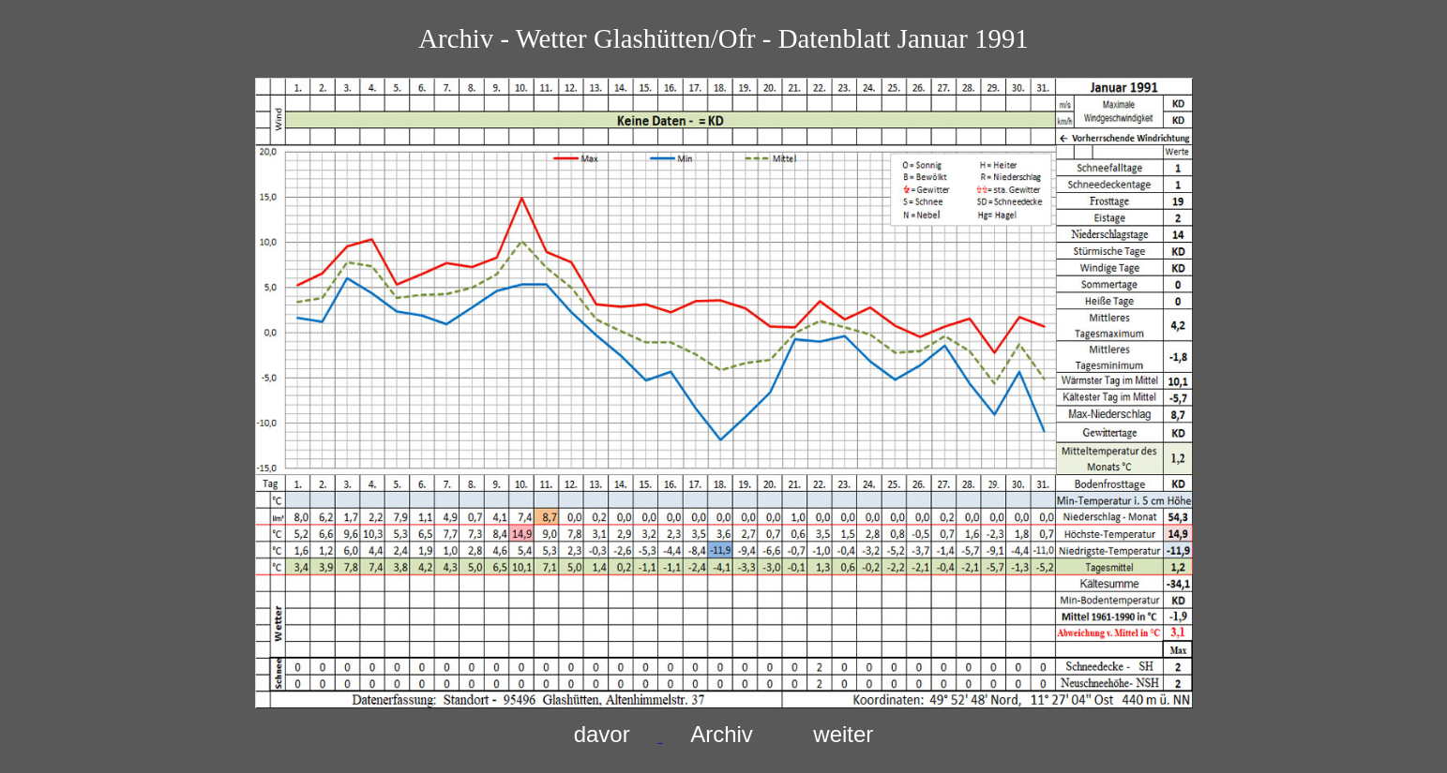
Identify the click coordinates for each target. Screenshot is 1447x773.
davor (602, 734)
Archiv (721, 734)
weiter (843, 734)
